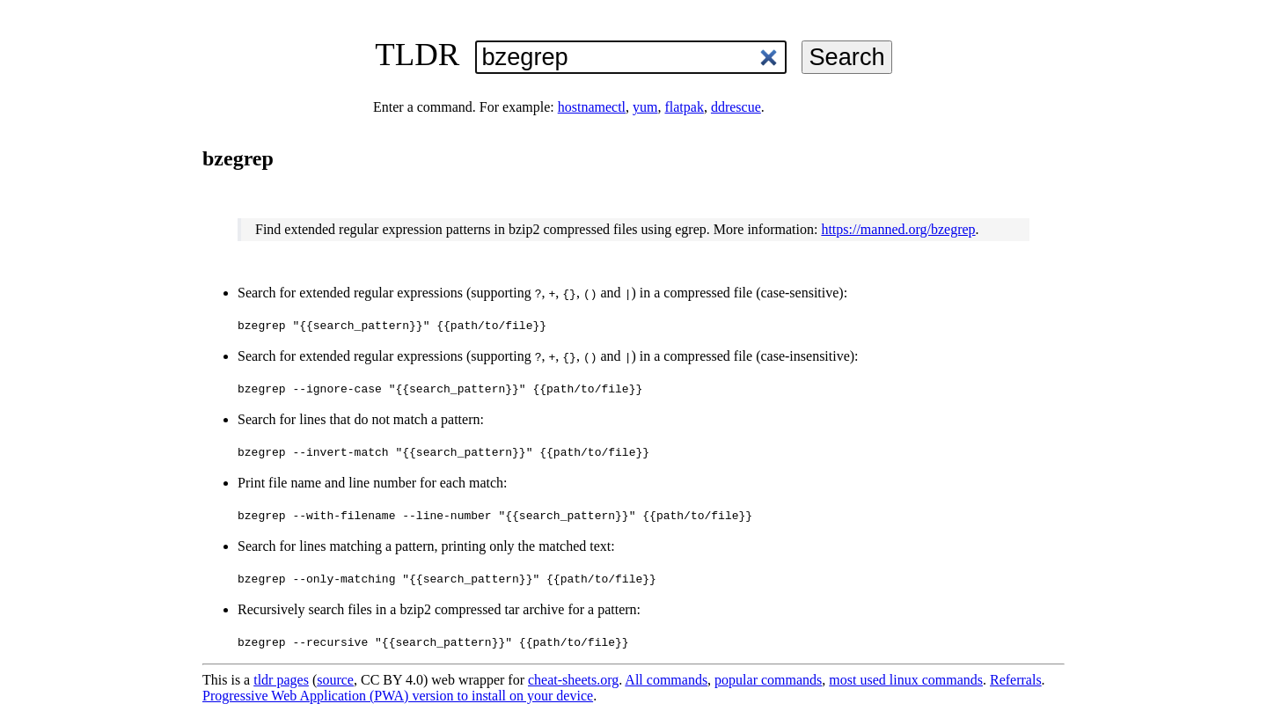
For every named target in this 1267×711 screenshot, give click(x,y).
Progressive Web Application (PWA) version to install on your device (397, 695)
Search (846, 56)
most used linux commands (906, 679)
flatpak (683, 106)
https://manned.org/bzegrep (898, 229)
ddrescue (736, 106)
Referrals (1016, 679)
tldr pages (281, 679)
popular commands (768, 679)
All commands (666, 679)
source (335, 679)
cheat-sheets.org (573, 679)
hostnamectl (592, 106)
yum (645, 106)
